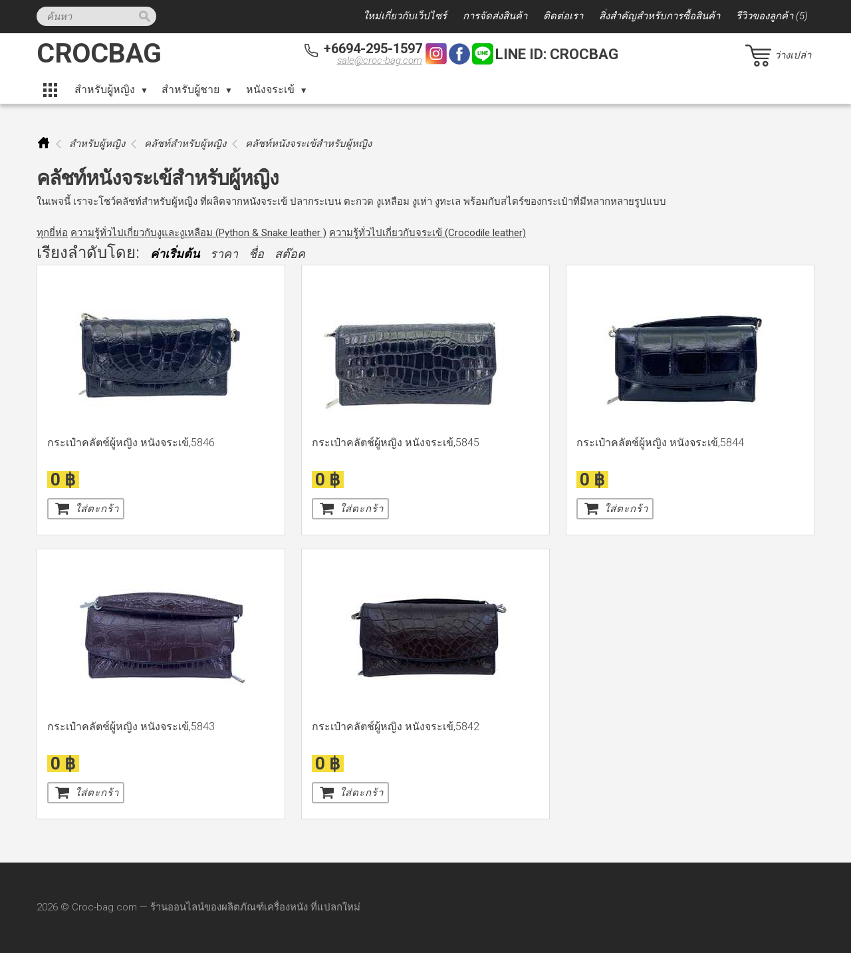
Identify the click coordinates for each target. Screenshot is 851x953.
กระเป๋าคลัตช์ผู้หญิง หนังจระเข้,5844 (660, 442)
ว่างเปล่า (793, 55)
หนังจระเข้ (270, 89)
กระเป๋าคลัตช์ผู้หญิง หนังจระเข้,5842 (395, 726)
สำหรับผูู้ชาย (190, 89)
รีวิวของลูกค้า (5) (772, 16)
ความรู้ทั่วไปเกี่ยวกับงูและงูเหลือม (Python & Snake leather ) (198, 233)
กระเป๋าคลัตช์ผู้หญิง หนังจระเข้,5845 (395, 442)
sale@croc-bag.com (379, 61)
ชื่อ (256, 254)
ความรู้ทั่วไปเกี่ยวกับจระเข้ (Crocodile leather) (427, 233)
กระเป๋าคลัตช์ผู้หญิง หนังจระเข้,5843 (131, 726)
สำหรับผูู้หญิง (104, 89)
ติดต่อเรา (563, 16)
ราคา (224, 254)
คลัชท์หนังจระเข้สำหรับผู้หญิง (308, 144)
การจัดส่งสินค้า (495, 16)
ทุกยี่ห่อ (52, 233)
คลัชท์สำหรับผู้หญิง (185, 144)
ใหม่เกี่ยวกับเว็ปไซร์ (405, 16)
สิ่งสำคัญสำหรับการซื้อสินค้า (659, 16)
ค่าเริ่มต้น (174, 254)
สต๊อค (290, 254)
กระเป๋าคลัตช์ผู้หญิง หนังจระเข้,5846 (131, 442)
